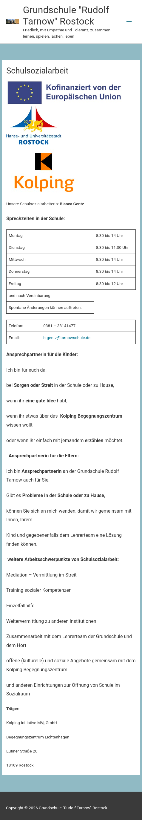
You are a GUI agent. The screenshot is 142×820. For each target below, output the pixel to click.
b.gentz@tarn (55, 337)
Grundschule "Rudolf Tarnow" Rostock (66, 15)
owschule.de (79, 337)
